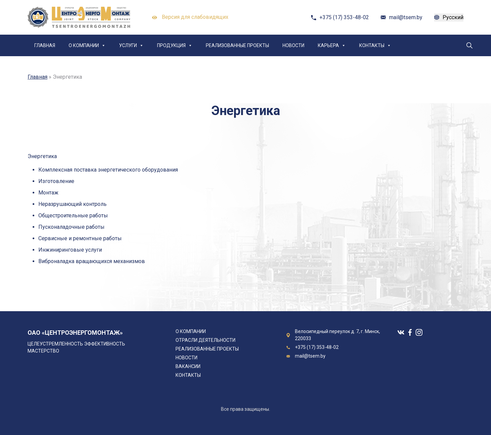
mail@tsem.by (405, 17)
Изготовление (56, 181)
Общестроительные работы (73, 215)
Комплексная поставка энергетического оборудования (108, 170)
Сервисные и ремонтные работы (80, 238)
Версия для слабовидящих (190, 17)
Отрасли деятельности (205, 340)
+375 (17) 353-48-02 (344, 17)
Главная (44, 45)
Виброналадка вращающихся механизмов (91, 261)
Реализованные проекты (237, 45)
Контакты (375, 45)
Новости (293, 45)
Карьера (332, 45)
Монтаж (48, 192)
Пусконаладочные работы (71, 227)
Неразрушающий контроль (72, 204)
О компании (87, 45)
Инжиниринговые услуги (70, 250)
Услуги (131, 45)
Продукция (174, 45)
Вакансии (188, 366)
